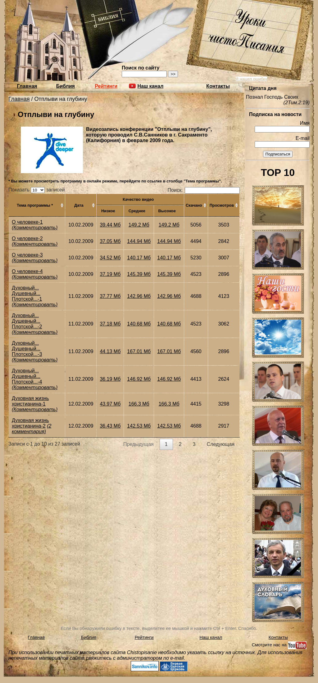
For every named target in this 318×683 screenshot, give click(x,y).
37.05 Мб (110, 241)
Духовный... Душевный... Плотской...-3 (27, 348)
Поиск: (204, 190)
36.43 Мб (110, 426)
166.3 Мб (139, 404)
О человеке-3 (27, 255)
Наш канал (211, 637)
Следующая (221, 444)
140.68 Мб (139, 323)
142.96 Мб (139, 296)
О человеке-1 (27, 222)
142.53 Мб (139, 426)
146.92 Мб (139, 379)
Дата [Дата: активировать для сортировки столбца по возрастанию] (79, 205)
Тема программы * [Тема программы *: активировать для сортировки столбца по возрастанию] (35, 205)
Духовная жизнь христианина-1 (30, 401)
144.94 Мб (139, 241)
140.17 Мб (139, 257)
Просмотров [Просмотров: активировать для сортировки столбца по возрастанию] (222, 205)
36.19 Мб (110, 379)
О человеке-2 (27, 238)
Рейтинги (106, 86)
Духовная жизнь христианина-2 (30, 423)
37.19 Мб (110, 274)
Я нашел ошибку (251, 79)
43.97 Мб (110, 404)
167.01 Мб (139, 351)
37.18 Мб (110, 323)
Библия (65, 86)
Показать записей (36, 189)
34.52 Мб (110, 257)
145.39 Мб (139, 274)
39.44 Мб (110, 224)
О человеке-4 (27, 271)
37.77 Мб (110, 296)
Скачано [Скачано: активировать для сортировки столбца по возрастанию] (194, 205)
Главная (27, 86)
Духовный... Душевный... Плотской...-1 (27, 293)
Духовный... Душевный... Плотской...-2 (27, 321)
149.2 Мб (139, 224)
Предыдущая (138, 444)
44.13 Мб (110, 351)
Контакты (217, 86)
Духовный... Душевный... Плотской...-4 (27, 376)
